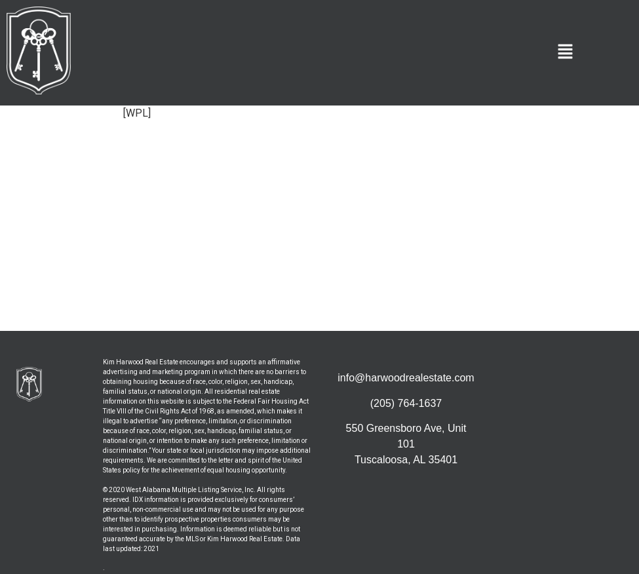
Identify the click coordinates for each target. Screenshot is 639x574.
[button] (565, 52)
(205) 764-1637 (406, 403)
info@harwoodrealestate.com (406, 377)
